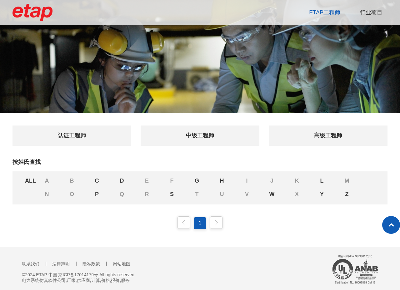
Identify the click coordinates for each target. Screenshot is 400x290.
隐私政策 (91, 263)
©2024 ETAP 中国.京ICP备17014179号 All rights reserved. (79, 274)
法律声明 (61, 263)
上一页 (184, 222)
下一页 (216, 222)
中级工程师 (200, 135)
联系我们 (30, 263)
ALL (30, 181)
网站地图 (121, 263)
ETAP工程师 (324, 12)
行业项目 (371, 12)
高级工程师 (328, 135)
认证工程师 (72, 135)
